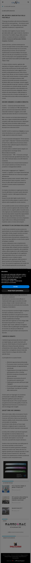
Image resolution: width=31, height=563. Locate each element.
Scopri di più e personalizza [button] (15, 290)
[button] (29, 271)
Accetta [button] (15, 286)
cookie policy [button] (13, 279)
